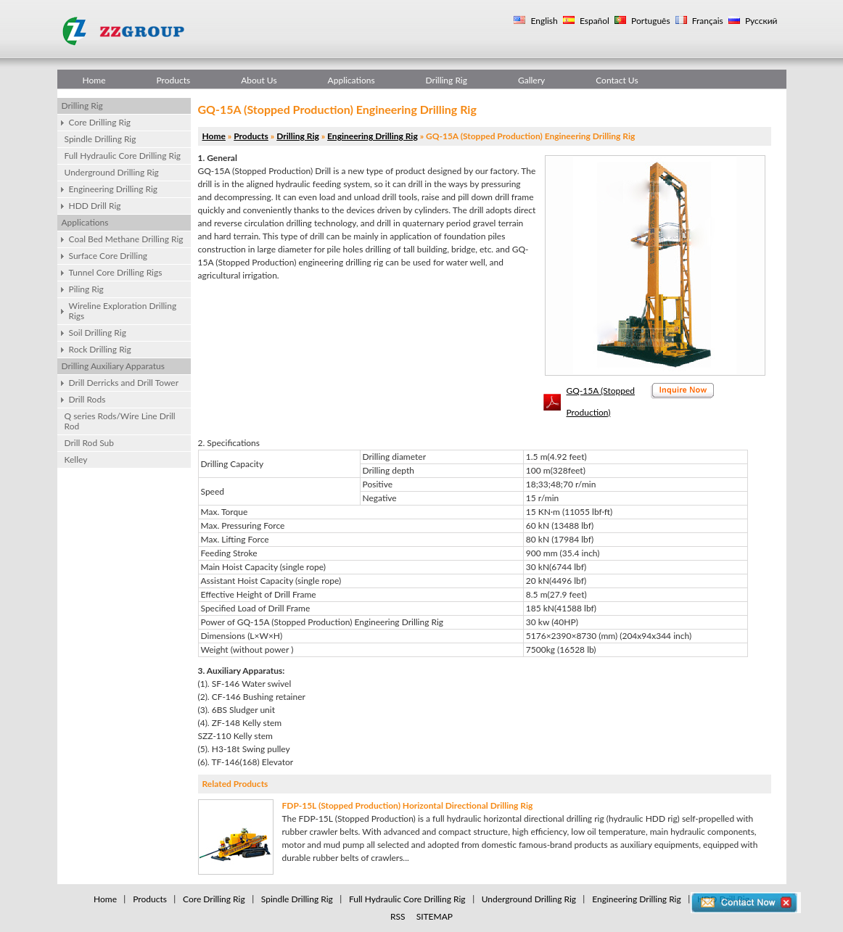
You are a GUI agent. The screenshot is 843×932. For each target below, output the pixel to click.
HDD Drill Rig (95, 205)
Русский (760, 20)
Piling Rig (86, 289)
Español (593, 20)
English (542, 20)
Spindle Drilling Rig (100, 138)
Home (94, 80)
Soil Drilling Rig (97, 332)
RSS (398, 916)
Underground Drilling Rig (112, 172)
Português (649, 20)
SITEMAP (434, 916)
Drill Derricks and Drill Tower (124, 382)
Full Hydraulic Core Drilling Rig (123, 155)
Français (706, 20)
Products (174, 80)
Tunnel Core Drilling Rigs (116, 272)
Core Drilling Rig (100, 122)
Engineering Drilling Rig (113, 188)
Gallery (531, 80)
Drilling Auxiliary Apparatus (113, 365)
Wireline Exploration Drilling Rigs (123, 310)
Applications (351, 80)
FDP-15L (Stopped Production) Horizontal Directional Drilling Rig (407, 805)
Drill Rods (87, 399)
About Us (258, 80)
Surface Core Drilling (108, 255)
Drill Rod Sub (90, 442)
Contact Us (617, 80)
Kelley (76, 459)
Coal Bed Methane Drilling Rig (126, 239)
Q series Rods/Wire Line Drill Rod (120, 421)
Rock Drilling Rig (100, 349)
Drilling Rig (446, 80)
